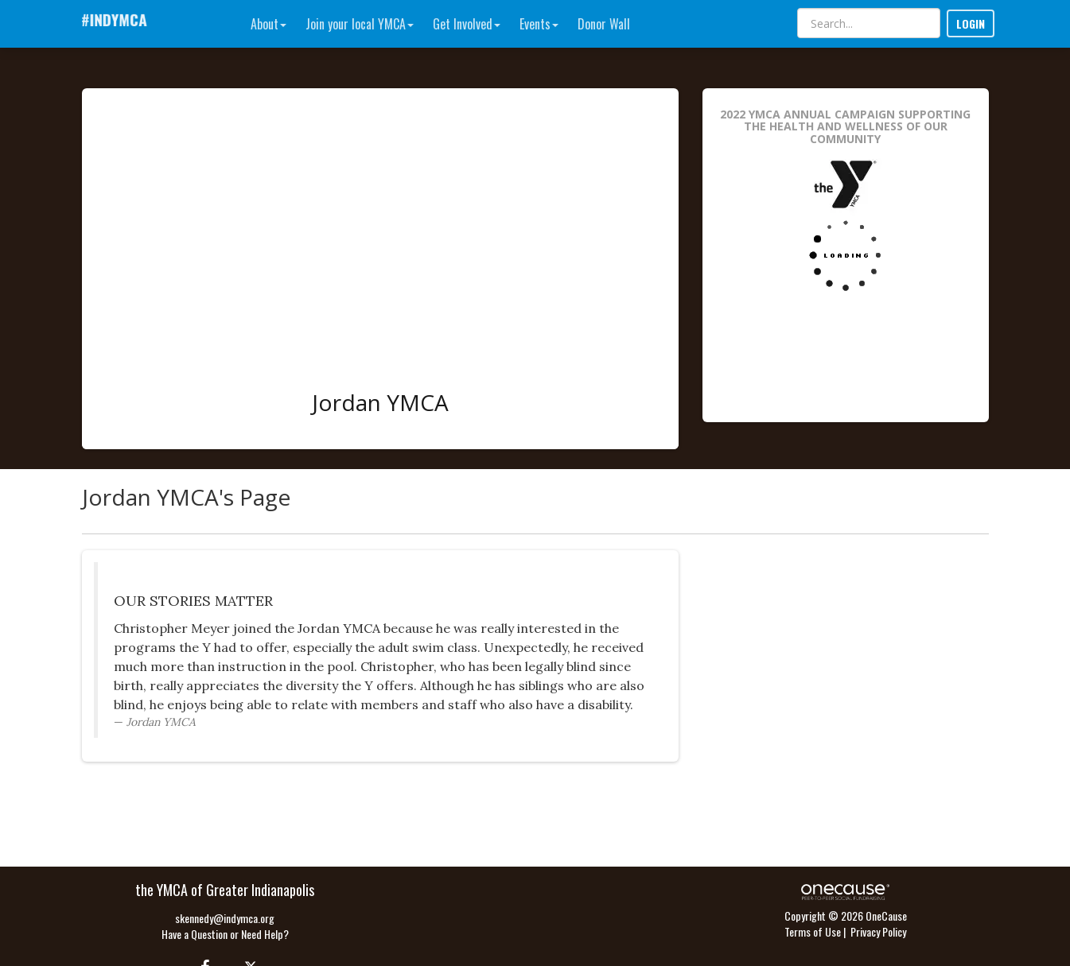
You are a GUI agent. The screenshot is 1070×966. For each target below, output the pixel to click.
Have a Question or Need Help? (225, 933)
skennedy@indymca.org (224, 918)
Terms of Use (812, 931)
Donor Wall (604, 23)
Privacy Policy (878, 931)
